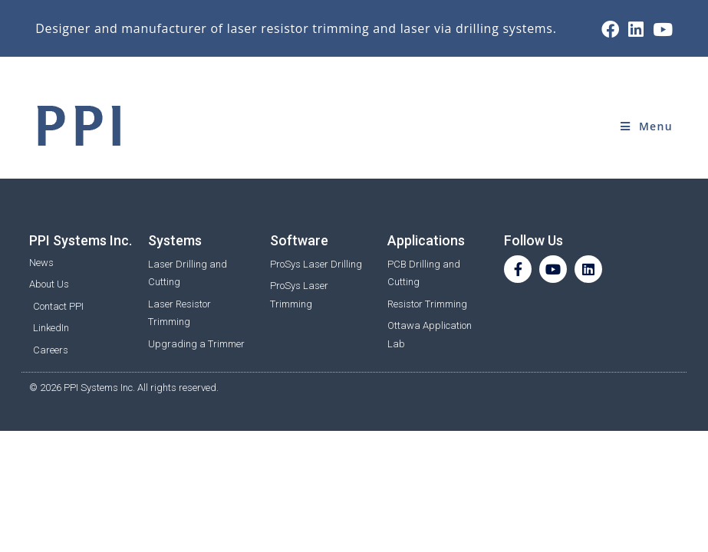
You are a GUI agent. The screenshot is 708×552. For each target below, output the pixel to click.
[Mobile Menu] (647, 126)
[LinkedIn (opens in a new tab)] (636, 29)
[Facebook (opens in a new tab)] (610, 29)
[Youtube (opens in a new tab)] (660, 29)
